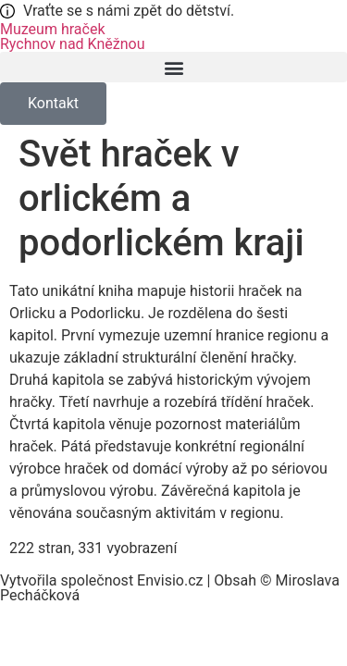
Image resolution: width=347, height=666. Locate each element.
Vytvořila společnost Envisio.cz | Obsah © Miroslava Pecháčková (170, 588)
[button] (173, 67)
